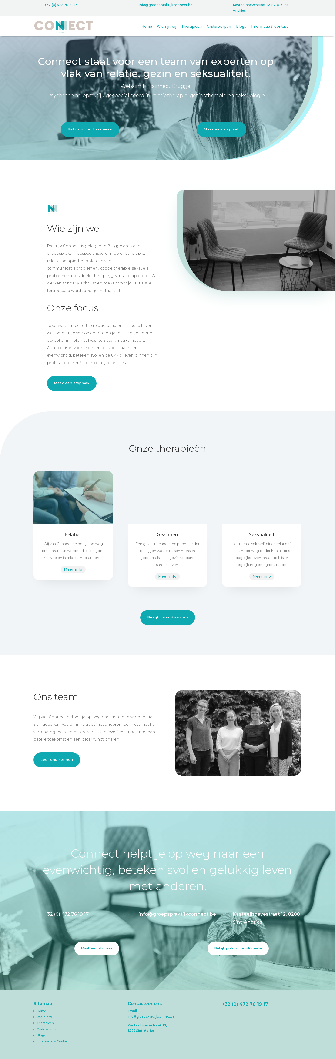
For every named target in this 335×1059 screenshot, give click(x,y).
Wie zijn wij (166, 27)
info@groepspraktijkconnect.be (165, 5)
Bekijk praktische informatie (238, 948)
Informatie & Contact (269, 27)
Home (146, 27)
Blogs (241, 27)
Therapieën (191, 27)
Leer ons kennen (56, 760)
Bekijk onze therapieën (90, 129)
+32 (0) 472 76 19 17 (60, 5)
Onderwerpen (219, 27)
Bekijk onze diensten (167, 617)
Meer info (73, 569)
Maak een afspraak (221, 129)
